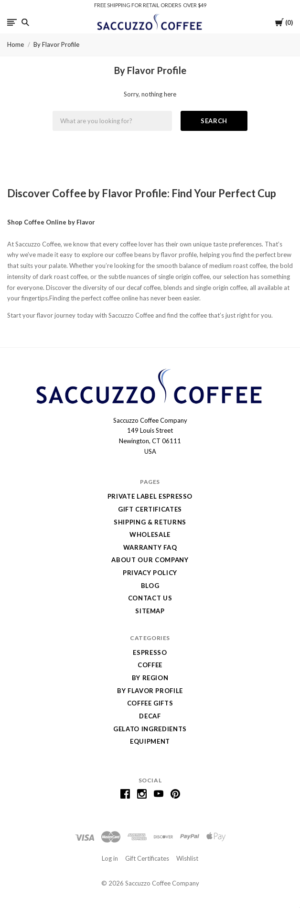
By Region (150, 678)
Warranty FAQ (150, 547)
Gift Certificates (150, 509)
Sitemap (150, 611)
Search (214, 121)
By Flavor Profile (56, 44)
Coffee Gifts (150, 703)
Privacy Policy (150, 573)
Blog (150, 585)
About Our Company (149, 560)
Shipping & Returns (150, 522)
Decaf (150, 716)
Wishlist (187, 858)
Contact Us (150, 598)
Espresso (150, 652)
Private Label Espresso (150, 496)
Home (15, 44)
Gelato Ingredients (150, 729)
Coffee (150, 665)
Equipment (150, 741)
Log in (110, 858)
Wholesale (150, 534)
